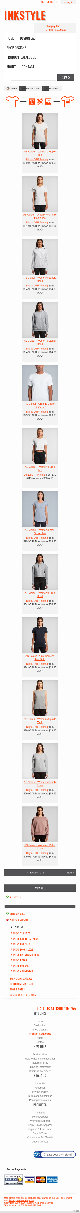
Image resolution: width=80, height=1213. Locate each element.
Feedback (40, 1087)
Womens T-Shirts (20, 933)
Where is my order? (40, 1071)
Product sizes (40, 1054)
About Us (40, 1083)
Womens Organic (20, 965)
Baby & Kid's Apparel (21, 978)
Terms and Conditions (40, 1096)
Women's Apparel (31, 88)
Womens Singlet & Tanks (24, 938)
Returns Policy (40, 1062)
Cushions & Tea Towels (23, 994)
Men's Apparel (17, 913)
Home (10, 38)
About (11, 66)
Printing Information (40, 1100)
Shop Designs (16, 47)
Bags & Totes (17, 989)
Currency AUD (68, 2)
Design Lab (28, 38)
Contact (28, 66)
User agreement (63, 1198)
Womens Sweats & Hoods (25, 955)
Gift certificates (40, 1141)
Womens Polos (19, 960)
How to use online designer (40, 1058)
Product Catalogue (21, 57)
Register (52, 2)
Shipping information (40, 1067)
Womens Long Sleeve (22, 949)
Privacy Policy (40, 1091)
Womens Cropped (20, 944)
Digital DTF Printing (37, 159)
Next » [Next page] (70, 872)
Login (41, 2)
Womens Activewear (22, 971)
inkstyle (25, 15)
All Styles (15, 897)
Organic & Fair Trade (21, 984)
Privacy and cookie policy (21, 1200)
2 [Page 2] (43, 872)
